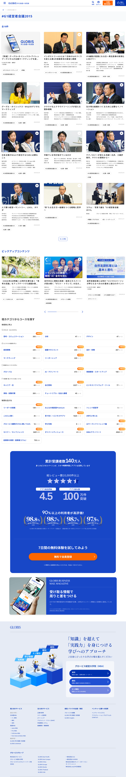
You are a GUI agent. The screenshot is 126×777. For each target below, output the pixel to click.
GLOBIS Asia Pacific (43, 757)
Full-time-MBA (16, 733)
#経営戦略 (48, 303)
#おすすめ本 (19, 299)
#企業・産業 (21, 123)
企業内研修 (40, 713)
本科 (89, 673)
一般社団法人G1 (70, 757)
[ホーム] (3, 10)
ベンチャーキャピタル (98, 713)
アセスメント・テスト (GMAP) (46, 720)
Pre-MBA (14, 731)
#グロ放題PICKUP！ (110, 295)
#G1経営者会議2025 (51, 299)
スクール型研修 (41, 715)
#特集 (23, 70)
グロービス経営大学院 (16, 759)
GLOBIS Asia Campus (44, 759)
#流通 (89, 177)
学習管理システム (42, 723)
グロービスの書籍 (70, 713)
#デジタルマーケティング (10, 70)
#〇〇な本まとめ (8, 299)
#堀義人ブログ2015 (93, 219)
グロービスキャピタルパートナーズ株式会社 (21, 763)
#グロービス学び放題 (94, 295)
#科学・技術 (106, 76)
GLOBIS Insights (69, 718)
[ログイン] (98, 3)
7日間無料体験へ (107, 3)
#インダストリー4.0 (51, 72)
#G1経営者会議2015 (9, 74)
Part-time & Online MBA (19, 736)
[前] (44, 311)
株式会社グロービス (16, 757)
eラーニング (41, 718)
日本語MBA (13, 715)
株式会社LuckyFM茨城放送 (73, 766)
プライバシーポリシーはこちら (57, 610)
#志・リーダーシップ (109, 219)
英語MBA (12, 725)
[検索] (93, 3)
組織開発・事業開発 (43, 725)
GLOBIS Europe (42, 764)
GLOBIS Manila (42, 767)
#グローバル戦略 (66, 299)
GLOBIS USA (41, 772)
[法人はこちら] (120, 3)
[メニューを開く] (5, 3)
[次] (81, 311)
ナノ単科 (89, 690)
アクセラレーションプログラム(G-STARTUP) (101, 716)
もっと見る (63, 239)
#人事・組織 (21, 225)
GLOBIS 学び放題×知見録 (17, 741)
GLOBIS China (42, 762)
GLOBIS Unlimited (15, 743)
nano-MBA (15, 728)
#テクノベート (92, 299)
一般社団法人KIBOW (72, 759)
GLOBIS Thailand (43, 769)
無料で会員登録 (63, 556)
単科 (89, 682)
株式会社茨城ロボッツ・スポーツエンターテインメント (76, 763)
